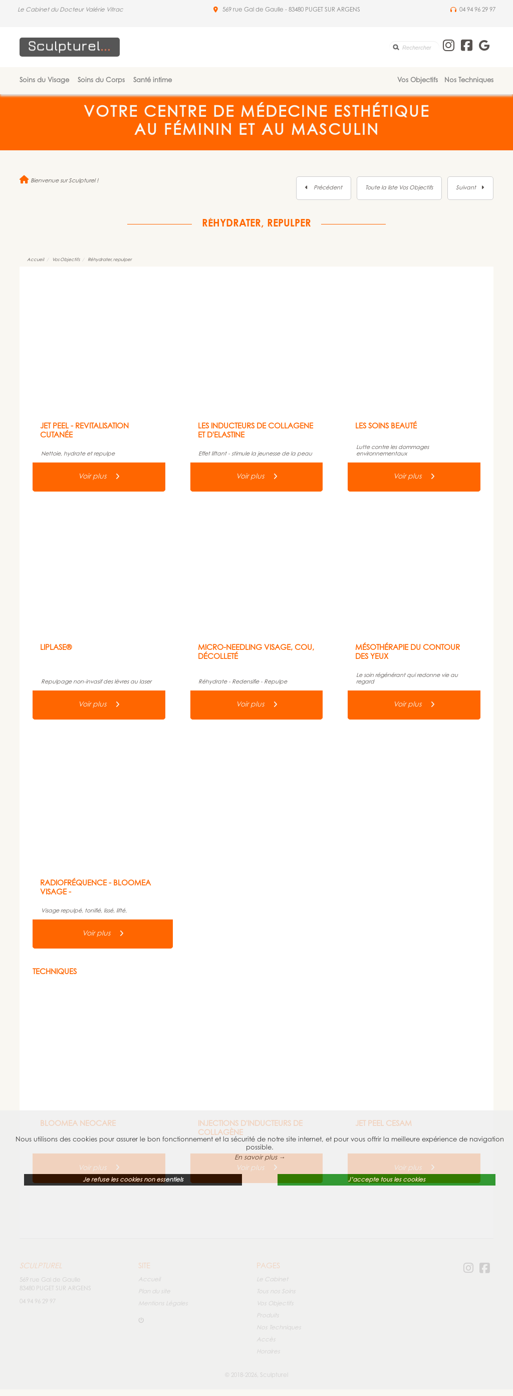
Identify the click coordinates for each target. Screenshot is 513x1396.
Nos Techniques (468, 80)
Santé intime (152, 80)
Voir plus (99, 477)
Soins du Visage (44, 80)
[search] (414, 47)
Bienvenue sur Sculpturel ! (59, 181)
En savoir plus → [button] (260, 1157)
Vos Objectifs (417, 80)
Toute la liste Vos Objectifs (399, 188)
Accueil (35, 260)
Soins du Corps (101, 80)
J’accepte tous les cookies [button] (386, 1180)
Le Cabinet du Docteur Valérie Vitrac (70, 10)
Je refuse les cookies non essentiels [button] (133, 1180)
